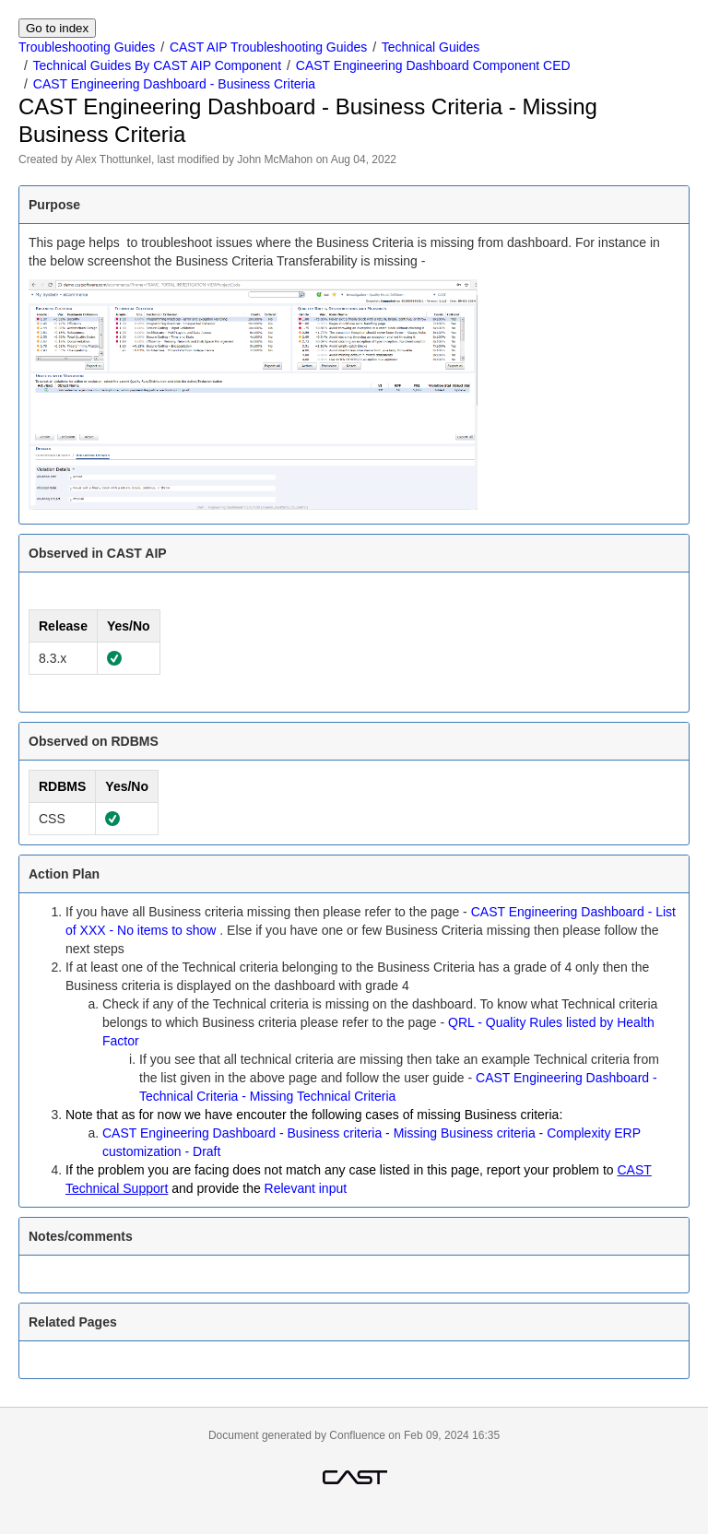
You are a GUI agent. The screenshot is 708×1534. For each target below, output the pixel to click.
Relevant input (306, 1188)
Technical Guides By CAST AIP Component (157, 65)
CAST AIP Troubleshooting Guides (268, 47)
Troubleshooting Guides (86, 47)
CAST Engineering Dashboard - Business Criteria (174, 84)
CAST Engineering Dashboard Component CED (433, 65)
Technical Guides (431, 47)
